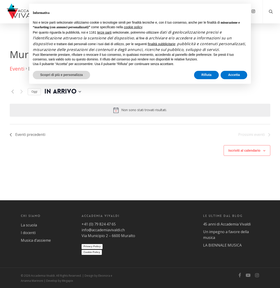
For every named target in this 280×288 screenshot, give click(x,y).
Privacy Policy (92, 246)
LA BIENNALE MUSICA (222, 245)
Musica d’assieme (36, 240)
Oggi (34, 91)
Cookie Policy (91, 252)
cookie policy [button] (133, 27)
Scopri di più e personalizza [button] (61, 75)
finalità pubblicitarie (161, 44)
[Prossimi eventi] (21, 91)
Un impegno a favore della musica (226, 234)
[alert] (140, 110)
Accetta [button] (234, 75)
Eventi (17, 68)
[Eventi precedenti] (12, 91)
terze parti (104, 32)
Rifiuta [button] (206, 75)
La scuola (29, 225)
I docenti (28, 232)
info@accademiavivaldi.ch (103, 229)
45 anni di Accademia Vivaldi (227, 224)
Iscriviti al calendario (244, 150)
